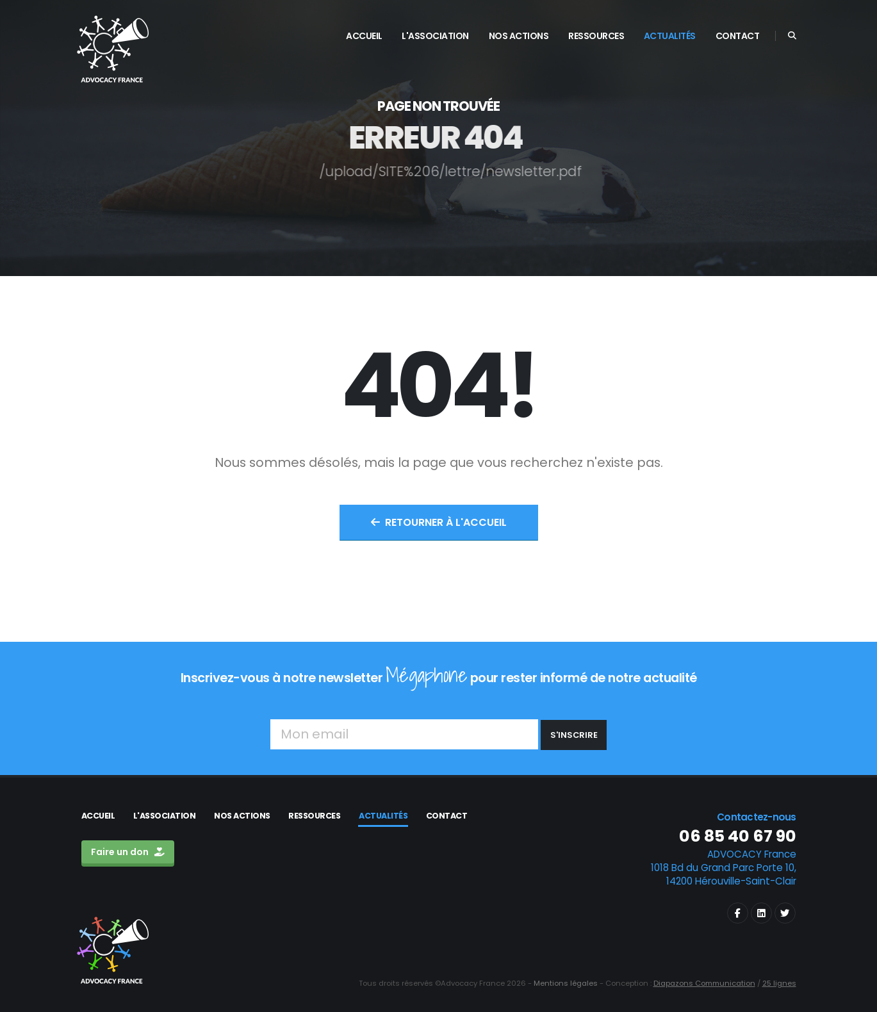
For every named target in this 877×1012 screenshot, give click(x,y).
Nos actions (242, 815)
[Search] (792, 36)
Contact (447, 815)
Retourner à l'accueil (439, 522)
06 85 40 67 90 (737, 836)
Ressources (314, 815)
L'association (164, 815)
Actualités (383, 815)
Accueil (98, 815)
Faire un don (128, 851)
